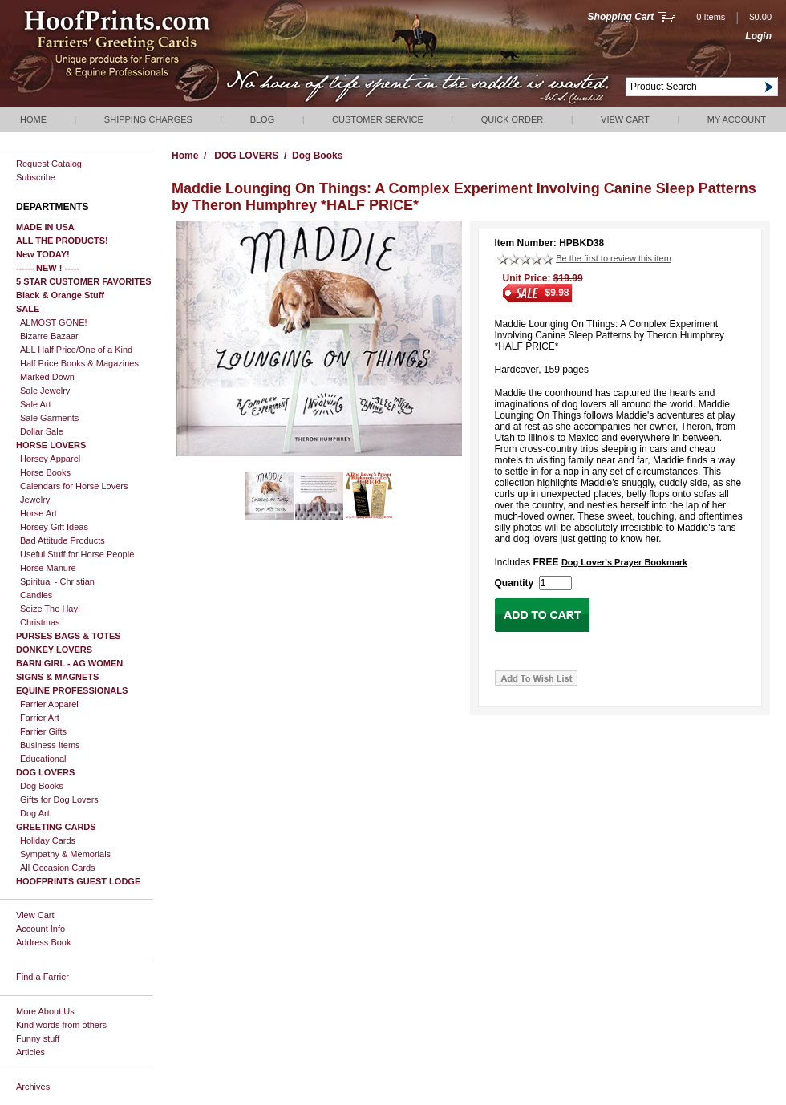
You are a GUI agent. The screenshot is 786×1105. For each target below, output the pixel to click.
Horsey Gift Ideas (54, 527)
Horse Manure (48, 568)
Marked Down (47, 377)
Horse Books (45, 472)
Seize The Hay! (50, 608)
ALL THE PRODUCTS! (62, 240)
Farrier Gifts (43, 731)
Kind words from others (61, 1025)
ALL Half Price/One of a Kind (76, 349)
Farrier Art (39, 717)
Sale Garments (49, 418)
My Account (736, 119)
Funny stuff (37, 1038)
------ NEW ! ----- (47, 268)
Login (758, 36)
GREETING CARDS (56, 827)
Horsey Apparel (50, 458)
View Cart (625, 119)
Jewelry (35, 499)
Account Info (40, 928)
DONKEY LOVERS (54, 649)
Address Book (43, 942)
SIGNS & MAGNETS (57, 677)
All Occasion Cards (57, 867)
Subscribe (35, 177)
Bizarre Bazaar (49, 336)
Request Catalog (49, 163)
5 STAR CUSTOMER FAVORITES (84, 281)
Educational (43, 758)
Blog (262, 119)
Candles (36, 595)
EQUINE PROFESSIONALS (72, 690)
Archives (33, 1086)
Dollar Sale (41, 431)
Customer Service (377, 119)
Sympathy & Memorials (65, 854)
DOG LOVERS (45, 772)
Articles (30, 1052)
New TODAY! (43, 254)
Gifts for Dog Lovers (59, 799)
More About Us (45, 1011)
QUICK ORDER (512, 119)
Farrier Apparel (49, 704)
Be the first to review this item (613, 258)
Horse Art (38, 513)
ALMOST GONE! (53, 322)
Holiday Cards (47, 840)
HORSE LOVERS (51, 445)
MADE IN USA (45, 227)
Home (33, 119)
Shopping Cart (621, 16)
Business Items (50, 745)
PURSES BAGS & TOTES (68, 636)
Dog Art (35, 813)
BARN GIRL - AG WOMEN (69, 663)
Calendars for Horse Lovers (74, 486)
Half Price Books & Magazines (79, 363)
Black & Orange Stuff (60, 295)
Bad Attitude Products (62, 540)
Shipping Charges (148, 119)
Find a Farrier (42, 977)
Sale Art (35, 404)
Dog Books (41, 786)
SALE (27, 309)
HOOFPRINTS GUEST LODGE (78, 881)
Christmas (40, 622)
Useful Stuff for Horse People (77, 554)
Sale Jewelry (45, 390)
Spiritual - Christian (57, 581)
